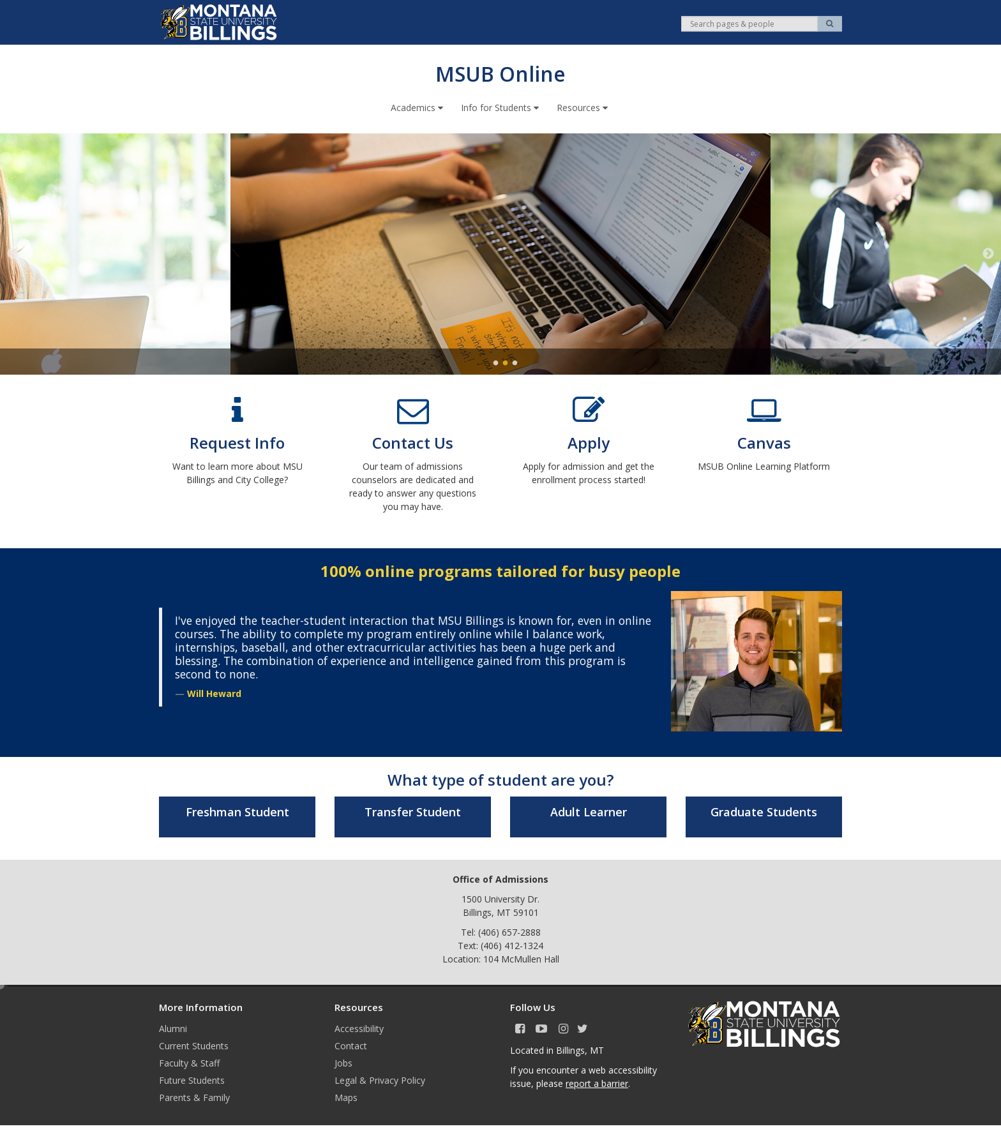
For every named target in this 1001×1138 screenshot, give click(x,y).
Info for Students (501, 107)
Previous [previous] (12, 253)
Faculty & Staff (189, 1062)
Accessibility (359, 1028)
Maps (346, 1097)
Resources (583, 107)
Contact (351, 1045)
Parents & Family (194, 1097)
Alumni (173, 1028)
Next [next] (988, 253)
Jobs (343, 1062)
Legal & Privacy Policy (380, 1080)
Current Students (194, 1045)
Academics (418, 107)
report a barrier (597, 1083)
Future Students (192, 1080)
